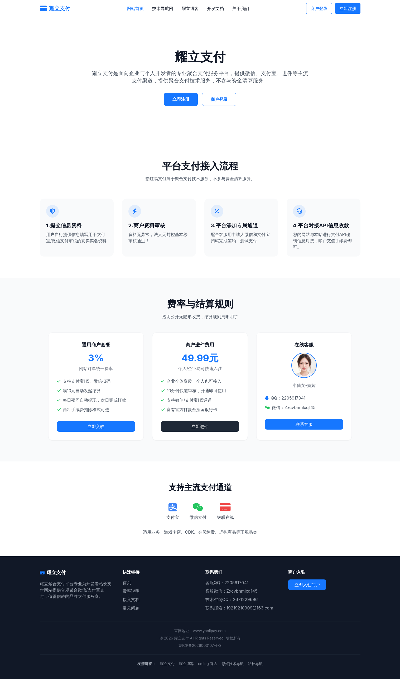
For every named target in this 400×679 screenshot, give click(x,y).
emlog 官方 (207, 663)
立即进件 (199, 426)
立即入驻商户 (307, 584)
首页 (127, 582)
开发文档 (215, 8)
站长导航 (255, 663)
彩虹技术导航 (232, 663)
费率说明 (131, 591)
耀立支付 (167, 663)
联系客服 (304, 424)
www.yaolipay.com (209, 630)
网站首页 (135, 8)
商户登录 (319, 8)
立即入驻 (96, 426)
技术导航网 (162, 8)
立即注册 (347, 8)
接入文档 (131, 599)
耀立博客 (190, 8)
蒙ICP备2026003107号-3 (200, 645)
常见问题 (131, 608)
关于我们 (240, 8)
